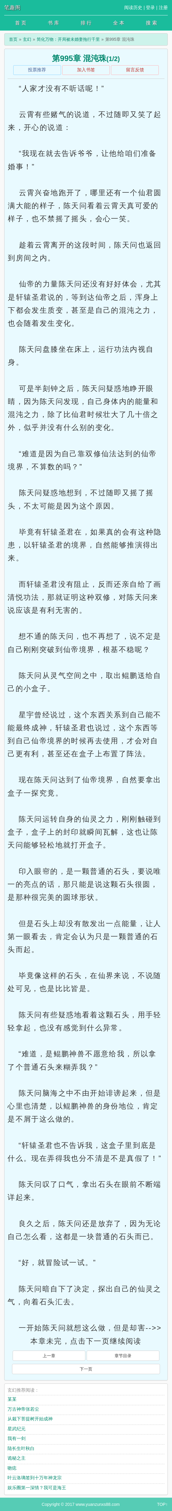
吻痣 (12, 1468)
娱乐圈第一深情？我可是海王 (37, 1487)
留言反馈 (135, 69)
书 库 (53, 22)
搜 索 (151, 22)
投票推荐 (37, 69)
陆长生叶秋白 (21, 1448)
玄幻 (27, 39)
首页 (13, 39)
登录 (150, 7)
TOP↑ (162, 1504)
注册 (163, 7)
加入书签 (86, 69)
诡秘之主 (17, 1458)
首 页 (20, 22)
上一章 (49, 1355)
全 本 (118, 22)
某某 (12, 1399)
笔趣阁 (12, 8)
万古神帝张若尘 (23, 1409)
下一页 (86, 1369)
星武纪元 (17, 1428)
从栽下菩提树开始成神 (30, 1418)
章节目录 (123, 1355)
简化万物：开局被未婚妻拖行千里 (68, 39)
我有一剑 (17, 1438)
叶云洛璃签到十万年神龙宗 (35, 1477)
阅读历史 (133, 7)
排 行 (86, 22)
